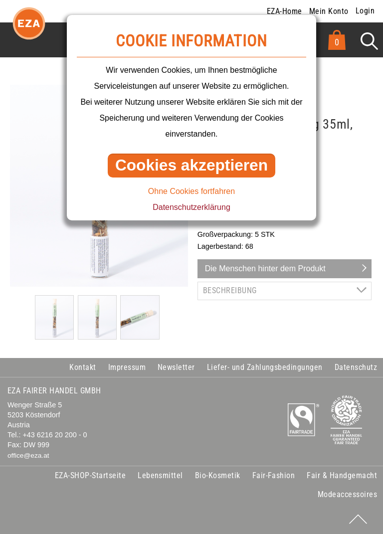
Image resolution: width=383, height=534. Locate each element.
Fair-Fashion (273, 475)
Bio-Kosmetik (217, 475)
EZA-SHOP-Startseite (90, 475)
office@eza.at (28, 455)
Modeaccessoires (347, 494)
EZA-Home (284, 11)
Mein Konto (329, 11)
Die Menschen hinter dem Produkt (265, 268)
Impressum (127, 367)
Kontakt (82, 367)
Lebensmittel (160, 475)
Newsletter (176, 367)
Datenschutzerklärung (191, 207)
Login (365, 10)
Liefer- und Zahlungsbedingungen (265, 367)
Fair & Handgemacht (342, 475)
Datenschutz (356, 367)
